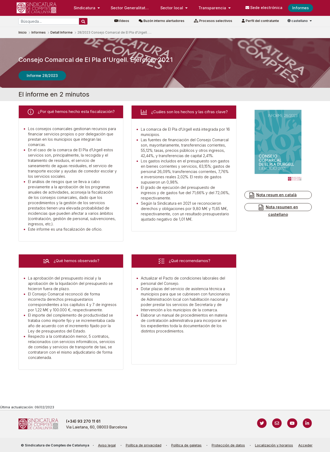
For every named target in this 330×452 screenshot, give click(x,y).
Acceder (305, 445)
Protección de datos (228, 445)
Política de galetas (186, 445)
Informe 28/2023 (42, 75)
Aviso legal (107, 445)
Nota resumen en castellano (278, 210)
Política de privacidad (143, 445)
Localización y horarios (274, 445)
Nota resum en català (273, 195)
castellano (298, 21)
